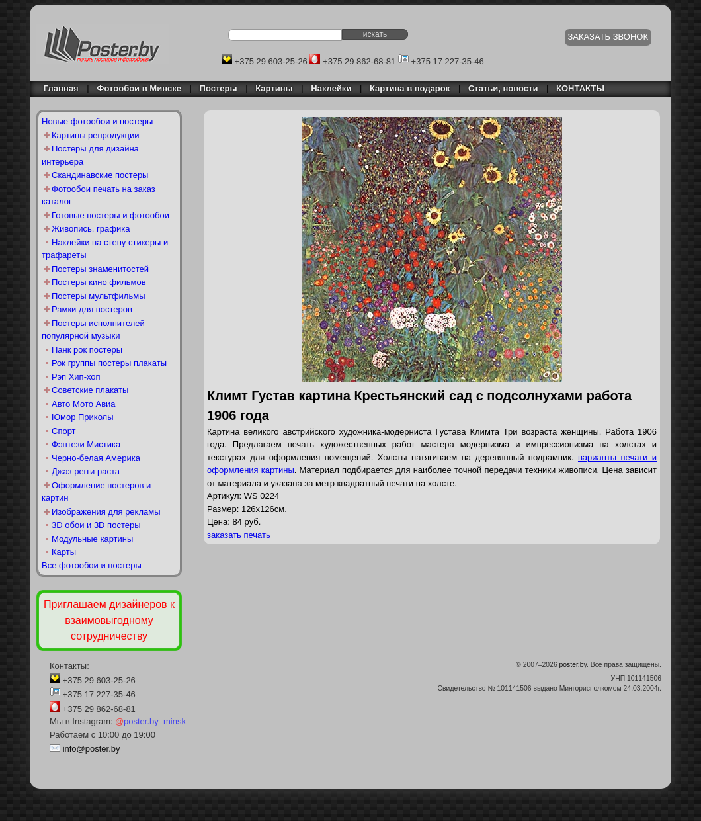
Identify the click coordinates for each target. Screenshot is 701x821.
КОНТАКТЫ (580, 88)
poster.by (573, 664)
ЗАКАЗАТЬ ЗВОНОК (608, 37)
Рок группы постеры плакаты (109, 363)
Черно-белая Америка (96, 458)
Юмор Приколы (83, 417)
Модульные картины (92, 539)
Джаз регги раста (86, 471)
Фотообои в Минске (139, 88)
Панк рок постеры (87, 350)
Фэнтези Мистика (86, 444)
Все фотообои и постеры (92, 565)
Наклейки (331, 88)
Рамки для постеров (92, 309)
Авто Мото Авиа (84, 404)
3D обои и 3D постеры (96, 525)
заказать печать (238, 535)
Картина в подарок (410, 88)
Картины (273, 88)
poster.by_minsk (150, 721)
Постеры (218, 88)
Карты (64, 552)
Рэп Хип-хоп (76, 377)
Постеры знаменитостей (100, 269)
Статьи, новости (503, 88)
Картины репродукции (96, 135)
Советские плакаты (90, 390)
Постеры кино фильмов (99, 282)
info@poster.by (91, 749)
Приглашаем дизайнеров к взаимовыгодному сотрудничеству (109, 620)
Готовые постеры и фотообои (110, 215)
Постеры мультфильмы (98, 296)
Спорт (64, 431)
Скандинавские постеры (100, 175)
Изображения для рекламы (106, 512)
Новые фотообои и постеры (97, 121)
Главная (57, 88)
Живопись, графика (91, 229)
